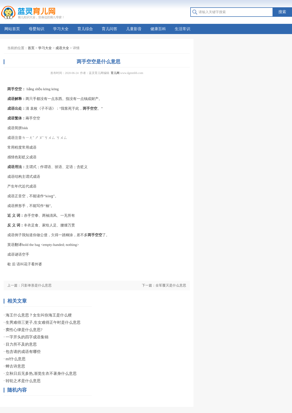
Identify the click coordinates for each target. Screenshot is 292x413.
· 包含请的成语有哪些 (22, 352)
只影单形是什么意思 (36, 285)
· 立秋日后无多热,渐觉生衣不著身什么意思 (40, 373)
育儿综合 (85, 29)
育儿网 (115, 73)
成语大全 (62, 48)
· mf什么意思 (15, 359)
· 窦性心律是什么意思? (23, 330)
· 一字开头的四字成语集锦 (26, 337)
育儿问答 (109, 29)
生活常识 (182, 29)
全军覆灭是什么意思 (170, 285)
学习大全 (61, 29)
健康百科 (158, 29)
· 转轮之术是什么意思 (22, 381)
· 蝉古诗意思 (14, 366)
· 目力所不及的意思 (20, 344)
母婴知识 (36, 29)
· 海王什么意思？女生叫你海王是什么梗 (38, 315)
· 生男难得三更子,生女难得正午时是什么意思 (42, 322)
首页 (31, 48)
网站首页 (12, 29)
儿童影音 (134, 29)
